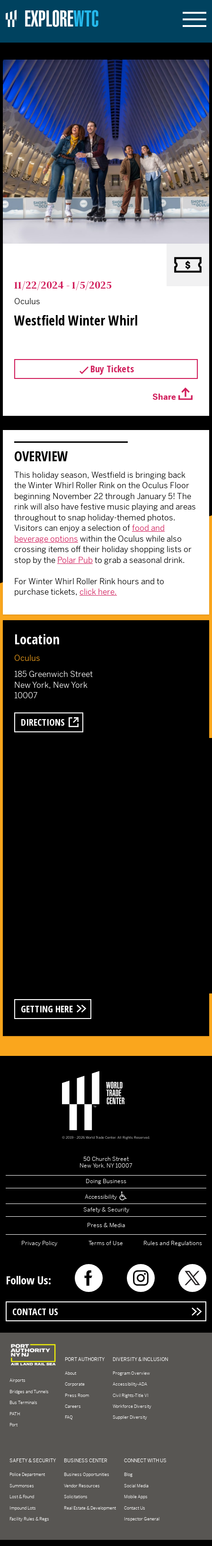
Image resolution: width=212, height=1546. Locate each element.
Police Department (27, 1474)
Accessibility (106, 1197)
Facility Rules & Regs (29, 1519)
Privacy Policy (39, 1243)
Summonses (21, 1486)
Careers (73, 1406)
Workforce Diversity (132, 1406)
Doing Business (106, 1181)
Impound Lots (22, 1508)
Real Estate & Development (90, 1508)
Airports (17, 1380)
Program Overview (131, 1373)
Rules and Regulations (172, 1243)
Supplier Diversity (130, 1417)
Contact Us (35, 1311)
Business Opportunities (86, 1474)
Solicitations (76, 1497)
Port (13, 1425)
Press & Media (106, 1225)
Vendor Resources (82, 1486)
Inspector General (141, 1519)
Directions (43, 722)
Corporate (75, 1384)
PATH (14, 1414)
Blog (128, 1474)
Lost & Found (21, 1497)
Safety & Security (106, 1209)
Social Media (136, 1486)
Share (164, 397)
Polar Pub (75, 560)
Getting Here (47, 1008)
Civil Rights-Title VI (131, 1395)
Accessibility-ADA (130, 1384)
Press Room (77, 1395)
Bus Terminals (23, 1402)
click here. (98, 592)
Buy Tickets (112, 368)
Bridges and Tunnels (29, 1392)
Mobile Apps (136, 1497)
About (70, 1373)
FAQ (69, 1417)
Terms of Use (105, 1243)
